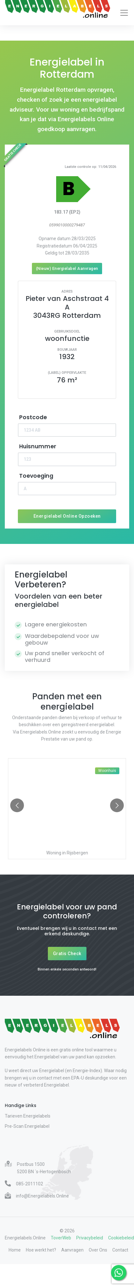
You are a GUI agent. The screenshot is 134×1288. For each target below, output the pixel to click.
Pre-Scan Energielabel (27, 1126)
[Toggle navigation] (124, 13)
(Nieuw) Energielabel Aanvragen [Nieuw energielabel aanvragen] (67, 268)
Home (15, 1250)
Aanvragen (72, 1250)
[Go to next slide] (117, 805)
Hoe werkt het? (41, 1250)
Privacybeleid (89, 1237)
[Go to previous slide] (17, 805)
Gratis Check (67, 953)
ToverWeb (61, 1237)
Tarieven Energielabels (27, 1116)
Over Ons (98, 1250)
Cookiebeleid (121, 1237)
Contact (120, 1250)
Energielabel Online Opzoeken (67, 516)
